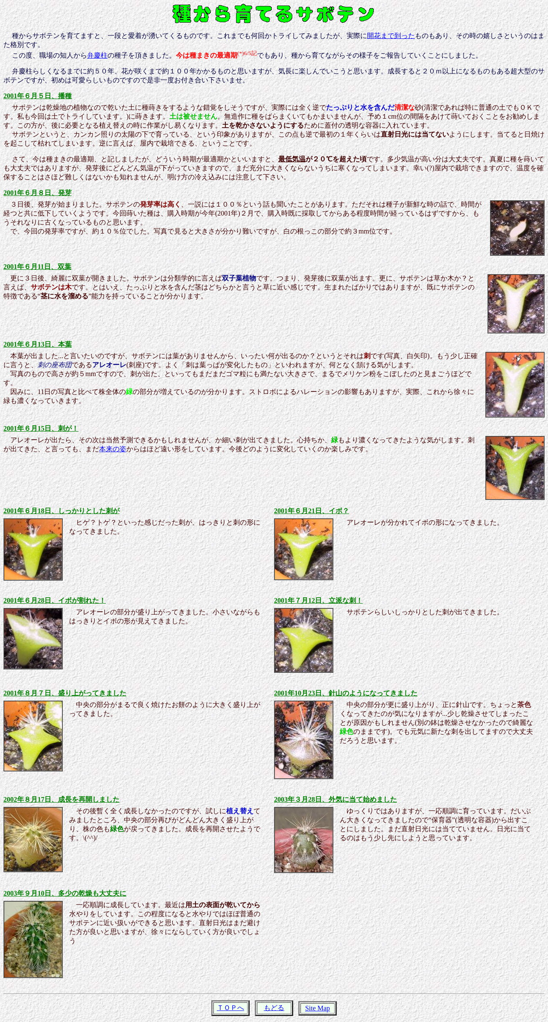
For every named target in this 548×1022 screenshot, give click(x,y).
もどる (274, 1007)
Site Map (317, 1008)
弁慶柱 (97, 55)
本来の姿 (112, 449)
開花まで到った (391, 35)
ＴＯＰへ (230, 1007)
